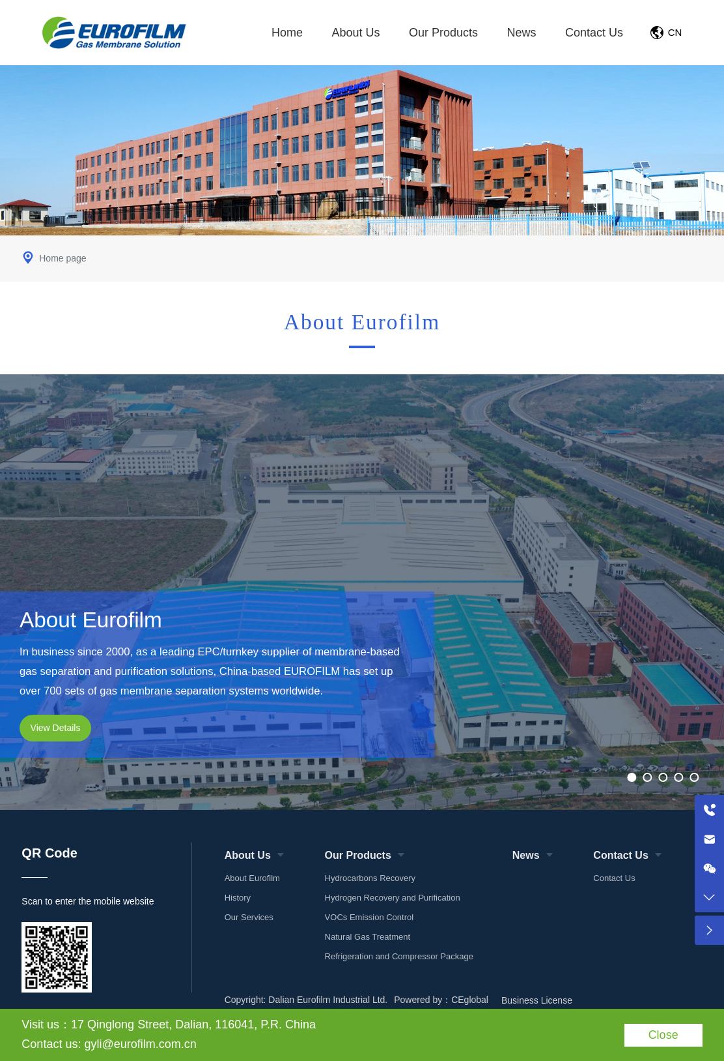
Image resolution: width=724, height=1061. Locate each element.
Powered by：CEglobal (441, 999)
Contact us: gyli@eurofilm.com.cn (108, 1044)
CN (675, 32)
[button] (632, 777)
